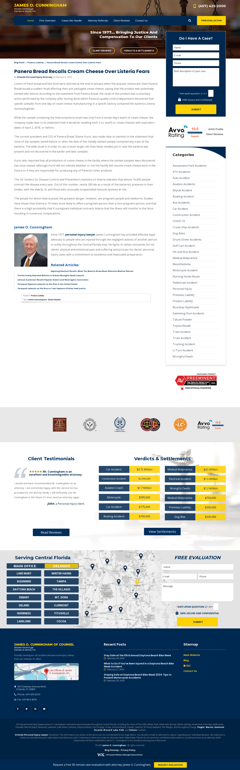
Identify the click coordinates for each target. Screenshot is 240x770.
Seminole (219, 727)
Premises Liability (183, 295)
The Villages (61, 590)
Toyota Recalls (182, 325)
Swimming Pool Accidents (188, 313)
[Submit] (196, 109)
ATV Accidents (181, 171)
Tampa (61, 582)
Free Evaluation (211, 20)
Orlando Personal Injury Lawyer (31, 735)
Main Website (192, 655)
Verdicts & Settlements (139, 50)
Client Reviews (102, 50)
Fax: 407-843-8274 (25, 699)
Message (197, 592)
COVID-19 (179, 221)
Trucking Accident (184, 344)
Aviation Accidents (184, 184)
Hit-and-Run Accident (186, 252)
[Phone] (196, 63)
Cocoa (61, 621)
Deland (24, 605)
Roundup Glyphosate (186, 307)
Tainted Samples (54, 300)
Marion (209, 727)
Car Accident (180, 208)
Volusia (133, 730)
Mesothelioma (182, 264)
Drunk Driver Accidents (187, 239)
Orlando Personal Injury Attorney (34, 77)
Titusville (61, 613)
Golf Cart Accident (184, 245)
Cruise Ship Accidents (186, 227)
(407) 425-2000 (212, 6)
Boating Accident (183, 196)
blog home (19, 62)
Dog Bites (179, 233)
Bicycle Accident (182, 190)
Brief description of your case (196, 77)
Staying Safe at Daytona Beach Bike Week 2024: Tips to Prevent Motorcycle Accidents (141, 677)
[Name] (196, 47)
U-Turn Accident (183, 350)
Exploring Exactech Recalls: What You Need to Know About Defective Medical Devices (92, 271)
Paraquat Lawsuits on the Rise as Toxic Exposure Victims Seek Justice (52, 288)
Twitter (26, 709)
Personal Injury (182, 288)
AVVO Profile (215, 129)
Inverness (24, 613)
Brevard (108, 730)
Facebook (17, 709)
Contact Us (190, 671)
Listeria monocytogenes (37, 300)
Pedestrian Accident (185, 282)
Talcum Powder (182, 319)
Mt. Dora (61, 597)
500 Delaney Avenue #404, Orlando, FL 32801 (46, 671)
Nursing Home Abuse (186, 276)
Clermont (61, 605)
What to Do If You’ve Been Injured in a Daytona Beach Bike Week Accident (141, 666)
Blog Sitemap (112, 750)
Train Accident (181, 332)
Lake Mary (24, 574)
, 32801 (30, 688)
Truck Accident (182, 338)
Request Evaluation (170, 764)
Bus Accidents (181, 202)
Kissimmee (24, 582)
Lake (115, 730)
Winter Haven (61, 574)
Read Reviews (51, 532)
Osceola (98, 730)
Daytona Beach (24, 590)
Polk (121, 730)
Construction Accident (186, 215)
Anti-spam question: (189, 93)
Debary (24, 597)
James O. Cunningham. (114, 745)
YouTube (44, 709)
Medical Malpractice (185, 258)
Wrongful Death (183, 356)
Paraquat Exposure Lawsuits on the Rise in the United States (48, 284)
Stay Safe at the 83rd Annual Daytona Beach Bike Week (141, 657)
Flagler (201, 727)
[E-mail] (196, 55)
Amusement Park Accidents (189, 165)
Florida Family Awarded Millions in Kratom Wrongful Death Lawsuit (51, 275)
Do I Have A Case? (196, 38)
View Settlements (162, 531)
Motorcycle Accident (185, 270)
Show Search (189, 20)
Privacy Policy (128, 750)
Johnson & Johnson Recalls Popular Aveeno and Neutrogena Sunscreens (53, 279)
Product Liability (36, 62)
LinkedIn (35, 709)
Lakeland (24, 621)
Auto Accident (181, 178)
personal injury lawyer (80, 234)
